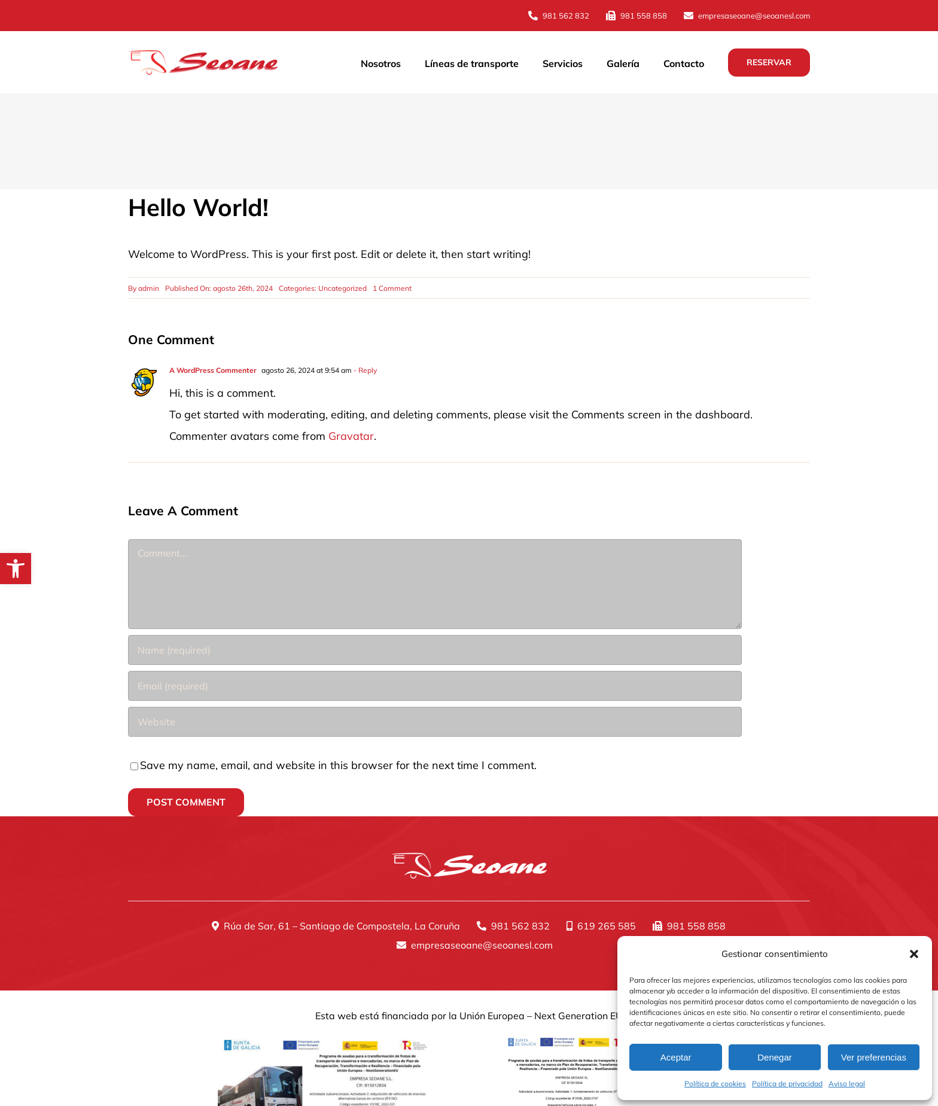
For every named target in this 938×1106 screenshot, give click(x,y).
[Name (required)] (435, 650)
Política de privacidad (787, 1083)
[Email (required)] (435, 686)
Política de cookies (715, 1083)
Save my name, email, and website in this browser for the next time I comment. (338, 765)
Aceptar (676, 1057)
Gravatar (351, 436)
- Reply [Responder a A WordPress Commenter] (364, 370)
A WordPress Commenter (213, 370)
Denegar (774, 1057)
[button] (15, 568)
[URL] (435, 722)
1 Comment (392, 288)
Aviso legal (847, 1083)
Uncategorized (342, 288)
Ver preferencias (873, 1057)
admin (148, 288)
